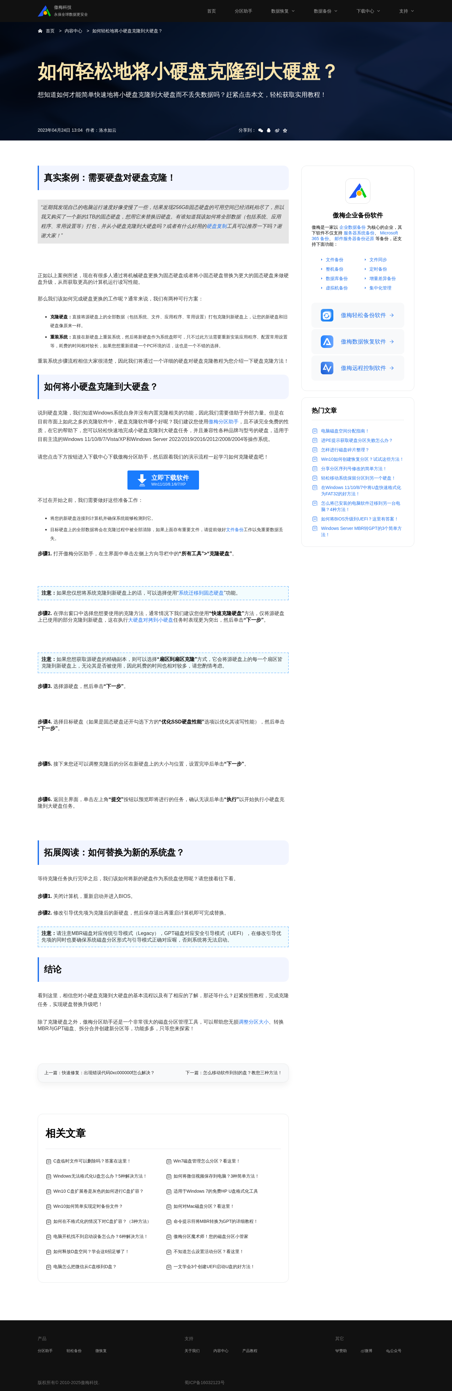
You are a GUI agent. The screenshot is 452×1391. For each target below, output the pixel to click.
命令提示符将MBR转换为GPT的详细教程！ (216, 1221)
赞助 (341, 1351)
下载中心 (365, 11)
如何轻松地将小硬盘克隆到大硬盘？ (127, 30)
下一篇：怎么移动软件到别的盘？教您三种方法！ (234, 1072)
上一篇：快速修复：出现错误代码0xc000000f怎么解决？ (99, 1072)
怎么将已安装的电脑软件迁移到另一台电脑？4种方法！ (360, 506)
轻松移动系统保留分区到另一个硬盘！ (358, 478)
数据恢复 (280, 11)
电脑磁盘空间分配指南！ (345, 430)
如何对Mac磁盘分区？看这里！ (204, 1206)
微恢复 (101, 1351)
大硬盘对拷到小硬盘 (150, 620)
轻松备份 (74, 1351)
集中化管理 (380, 287)
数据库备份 (337, 278)
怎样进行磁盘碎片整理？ (345, 449)
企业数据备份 (352, 227)
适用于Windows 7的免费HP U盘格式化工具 (216, 1191)
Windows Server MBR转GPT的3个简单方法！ (361, 531)
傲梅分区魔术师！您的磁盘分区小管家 (211, 1236)
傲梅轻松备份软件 (353, 315)
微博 (366, 1351)
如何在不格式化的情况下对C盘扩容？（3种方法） (102, 1221)
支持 (403, 11)
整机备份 (334, 269)
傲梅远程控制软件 (353, 368)
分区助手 (243, 11)
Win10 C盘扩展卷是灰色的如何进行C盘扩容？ (98, 1191)
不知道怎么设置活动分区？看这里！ (209, 1251)
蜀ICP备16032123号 (205, 1382)
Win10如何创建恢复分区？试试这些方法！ (362, 459)
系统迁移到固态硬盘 (201, 593)
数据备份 (322, 11)
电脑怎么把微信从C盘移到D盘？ (85, 1266)
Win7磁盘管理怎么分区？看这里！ (207, 1160)
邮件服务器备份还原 (354, 238)
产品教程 (249, 1351)
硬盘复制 (217, 226)
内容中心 (73, 30)
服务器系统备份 (359, 232)
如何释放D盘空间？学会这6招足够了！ (91, 1251)
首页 (211, 11)
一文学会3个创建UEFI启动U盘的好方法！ (214, 1266)
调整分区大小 (254, 1022)
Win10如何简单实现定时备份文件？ (88, 1206)
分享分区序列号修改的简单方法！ (354, 468)
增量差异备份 (382, 278)
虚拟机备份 (337, 287)
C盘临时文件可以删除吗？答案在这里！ (92, 1160)
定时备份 (378, 269)
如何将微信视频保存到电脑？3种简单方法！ (217, 1176)
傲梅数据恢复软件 (353, 341)
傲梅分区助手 (223, 421)
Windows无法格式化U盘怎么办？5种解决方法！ (100, 1176)
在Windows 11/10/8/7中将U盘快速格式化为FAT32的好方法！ (361, 490)
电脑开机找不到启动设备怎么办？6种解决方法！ (100, 1236)
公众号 (393, 1351)
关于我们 (192, 1351)
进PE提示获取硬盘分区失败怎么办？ (357, 440)
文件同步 (378, 259)
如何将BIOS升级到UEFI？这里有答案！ (360, 518)
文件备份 (235, 529)
